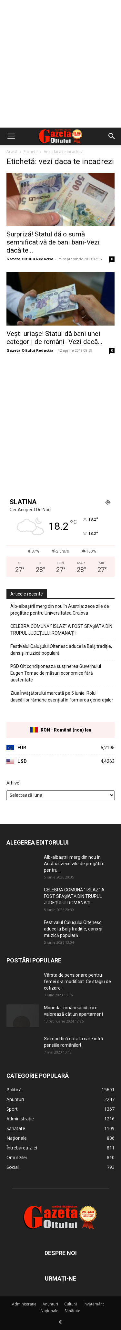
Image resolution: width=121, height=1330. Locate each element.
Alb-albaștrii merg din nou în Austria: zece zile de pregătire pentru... (74, 864)
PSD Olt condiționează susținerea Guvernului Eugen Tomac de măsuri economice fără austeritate (55, 673)
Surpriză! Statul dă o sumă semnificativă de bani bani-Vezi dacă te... (53, 242)
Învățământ (94, 1304)
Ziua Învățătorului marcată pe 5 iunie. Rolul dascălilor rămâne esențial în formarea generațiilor (61, 696)
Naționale (49, 1311)
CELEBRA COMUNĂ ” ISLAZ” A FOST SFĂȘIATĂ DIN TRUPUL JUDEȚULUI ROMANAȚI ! (61, 630)
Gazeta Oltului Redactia (30, 258)
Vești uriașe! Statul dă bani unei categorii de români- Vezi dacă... (54, 338)
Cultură (70, 1304)
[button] (11, 136)
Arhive (12, 783)
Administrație (24, 1304)
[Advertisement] (60, 63)
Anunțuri (50, 1304)
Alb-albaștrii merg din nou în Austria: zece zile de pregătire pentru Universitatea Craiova (59, 610)
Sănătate (72, 1311)
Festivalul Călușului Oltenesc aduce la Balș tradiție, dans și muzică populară (61, 650)
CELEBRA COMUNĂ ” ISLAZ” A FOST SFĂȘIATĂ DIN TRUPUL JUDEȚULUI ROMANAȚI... (74, 896)
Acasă (11, 151)
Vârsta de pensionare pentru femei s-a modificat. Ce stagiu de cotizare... (77, 981)
